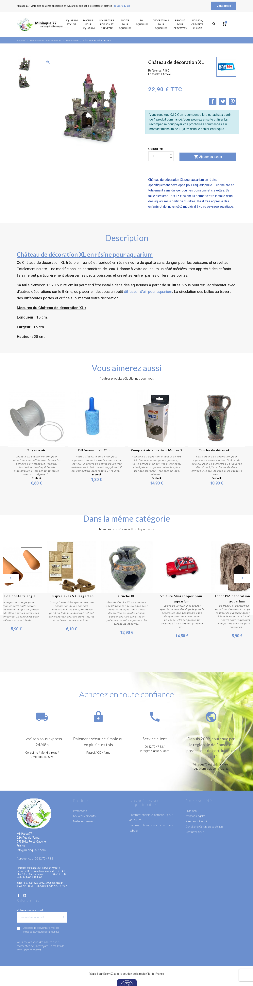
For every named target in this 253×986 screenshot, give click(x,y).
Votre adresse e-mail (30, 910)
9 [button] (129, 663)
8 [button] (124, 663)
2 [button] (88, 663)
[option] (24, 63)
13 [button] (153, 663)
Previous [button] (11, 578)
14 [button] (159, 663)
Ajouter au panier (208, 157)
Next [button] (242, 578)
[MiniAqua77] (43, 24)
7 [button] (118, 663)
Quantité (155, 149)
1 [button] (82, 663)
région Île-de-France (151, 973)
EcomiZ (108, 973)
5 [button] (106, 663)
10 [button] (135, 663)
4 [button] (100, 663)
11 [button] (141, 663)
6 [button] (112, 663)
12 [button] (147, 663)
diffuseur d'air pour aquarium (148, 291)
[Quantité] (161, 156)
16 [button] (171, 663)
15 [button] (165, 663)
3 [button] (94, 663)
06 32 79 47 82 (121, 6)
